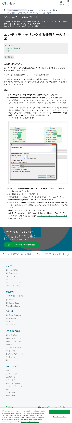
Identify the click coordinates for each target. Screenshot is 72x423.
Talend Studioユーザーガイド (17, 10)
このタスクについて (13, 48)
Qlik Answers (11, 318)
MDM (31, 10)
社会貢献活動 (10, 376)
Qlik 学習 (9, 279)
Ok (59, 412)
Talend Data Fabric (13, 306)
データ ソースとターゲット (15, 357)
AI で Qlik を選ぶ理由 (13, 347)
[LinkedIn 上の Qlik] (60, 406)
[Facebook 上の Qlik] (64, 406)
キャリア (9, 389)
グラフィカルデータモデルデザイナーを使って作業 (34, 13)
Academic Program (13, 383)
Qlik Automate (11, 324)
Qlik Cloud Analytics (13, 315)
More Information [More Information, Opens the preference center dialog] (59, 417)
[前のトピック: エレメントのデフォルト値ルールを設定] (18, 254)
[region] (36, 415)
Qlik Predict (10, 321)
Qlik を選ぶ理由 (11, 335)
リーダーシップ (11, 373)
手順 (8, 51)
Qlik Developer (11, 273)
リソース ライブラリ (13, 285)
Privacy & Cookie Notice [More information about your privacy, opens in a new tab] (30, 422)
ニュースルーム (11, 392)
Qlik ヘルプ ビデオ (12, 270)
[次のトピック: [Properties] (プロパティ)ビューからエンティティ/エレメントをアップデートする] (53, 254)
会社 (7, 370)
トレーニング (10, 276)
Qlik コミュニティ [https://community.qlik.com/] (45, 407)
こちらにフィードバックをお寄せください (21, 244)
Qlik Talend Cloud (12, 303)
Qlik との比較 (10, 350)
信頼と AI (9, 344)
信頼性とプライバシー (14, 341)
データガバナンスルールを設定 (45, 10)
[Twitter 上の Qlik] (56, 406)
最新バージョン (41, 26)
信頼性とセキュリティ (14, 338)
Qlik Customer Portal (14, 282)
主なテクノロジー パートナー (16, 353)
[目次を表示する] (4, 10)
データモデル (11, 13)
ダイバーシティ (11, 380)
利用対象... (10, 57)
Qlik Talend (10, 299)
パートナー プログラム (14, 386)
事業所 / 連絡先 (11, 395)
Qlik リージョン (11, 360)
